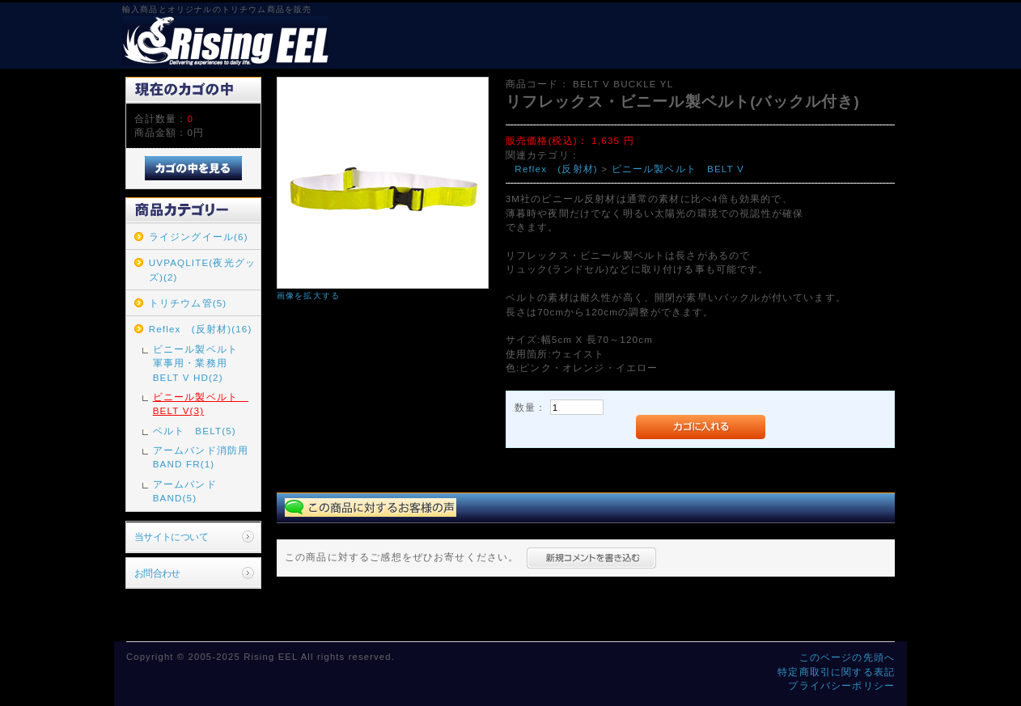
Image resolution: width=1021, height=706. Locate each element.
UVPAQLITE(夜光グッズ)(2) (202, 269)
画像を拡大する (308, 295)
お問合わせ (157, 573)
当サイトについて (171, 536)
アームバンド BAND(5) (190, 491)
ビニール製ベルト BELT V (678, 168)
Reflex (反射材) (556, 168)
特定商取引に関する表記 (836, 671)
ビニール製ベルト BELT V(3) (200, 403)
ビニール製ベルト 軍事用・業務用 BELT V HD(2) (200, 363)
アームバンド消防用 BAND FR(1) (206, 457)
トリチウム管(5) (188, 303)
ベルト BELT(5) (194, 430)
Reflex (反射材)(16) (200, 328)
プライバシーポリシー (841, 685)
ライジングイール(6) (198, 236)
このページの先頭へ (847, 657)
